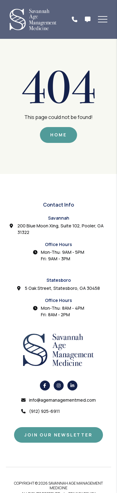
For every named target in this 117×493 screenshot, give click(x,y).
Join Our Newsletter (58, 435)
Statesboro (58, 280)
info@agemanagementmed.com (62, 400)
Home (58, 135)
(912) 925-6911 (44, 411)
